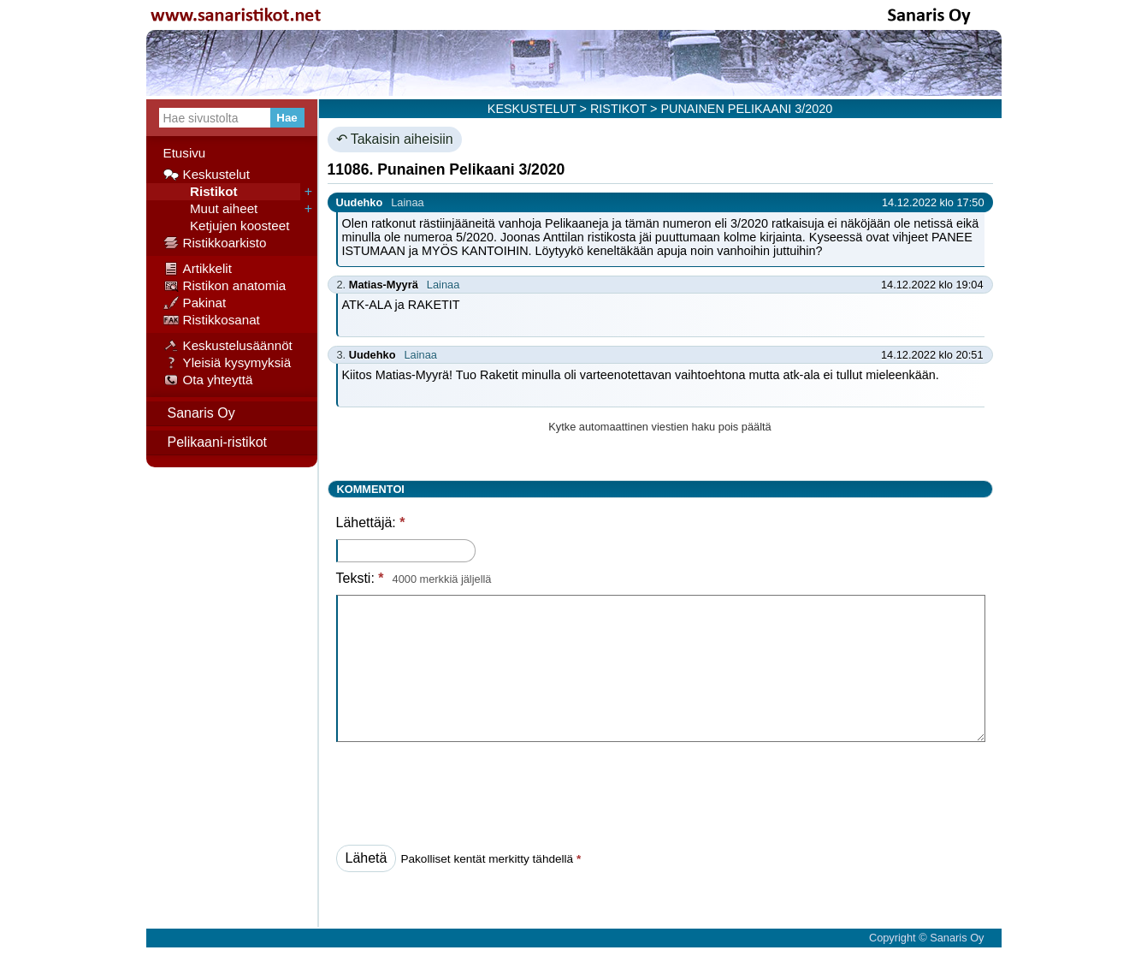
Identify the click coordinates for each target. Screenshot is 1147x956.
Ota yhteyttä (208, 380)
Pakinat (195, 303)
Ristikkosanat (211, 320)
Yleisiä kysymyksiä (227, 363)
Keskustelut (207, 174)
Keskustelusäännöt (228, 345)
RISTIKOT (618, 109)
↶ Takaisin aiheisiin (394, 139)
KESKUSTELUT (532, 109)
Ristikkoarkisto (215, 243)
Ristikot (200, 191)
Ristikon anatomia (225, 286)
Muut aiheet (210, 209)
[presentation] (466, 788)
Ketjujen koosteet (226, 226)
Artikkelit (197, 268)
